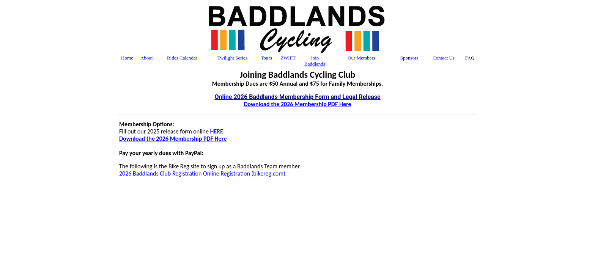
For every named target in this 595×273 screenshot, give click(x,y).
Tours (266, 58)
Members (361, 58)
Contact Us (444, 58)
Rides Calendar (182, 58)
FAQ (469, 58)
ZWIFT (288, 58)
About (146, 58)
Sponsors (409, 58)
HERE (216, 131)
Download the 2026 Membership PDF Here (297, 104)
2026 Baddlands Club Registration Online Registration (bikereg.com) (202, 173)
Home (127, 58)
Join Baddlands (314, 61)
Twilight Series (232, 58)
